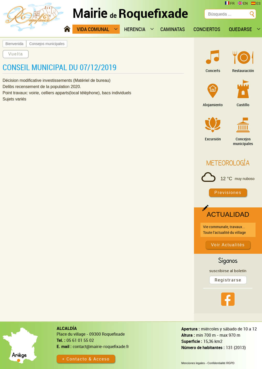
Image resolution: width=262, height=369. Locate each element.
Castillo (243, 104)
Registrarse (228, 280)
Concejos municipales (243, 141)
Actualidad (228, 214)
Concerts (213, 70)
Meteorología (228, 162)
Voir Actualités (228, 245)
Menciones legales (193, 363)
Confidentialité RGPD (221, 363)
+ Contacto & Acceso (86, 359)
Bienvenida (14, 44)
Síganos (227, 260)
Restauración (243, 70)
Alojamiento (213, 104)
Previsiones (228, 192)
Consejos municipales (46, 44)
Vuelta (15, 54)
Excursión (213, 138)
